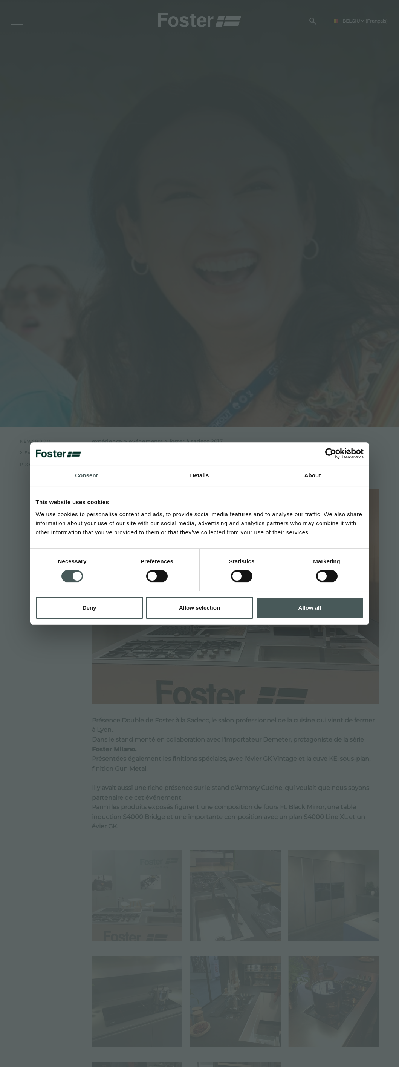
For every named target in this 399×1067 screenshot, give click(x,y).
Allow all (309, 607)
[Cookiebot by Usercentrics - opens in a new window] (331, 453)
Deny (89, 607)
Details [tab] (199, 475)
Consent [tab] (86, 475)
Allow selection (199, 607)
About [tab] (312, 475)
